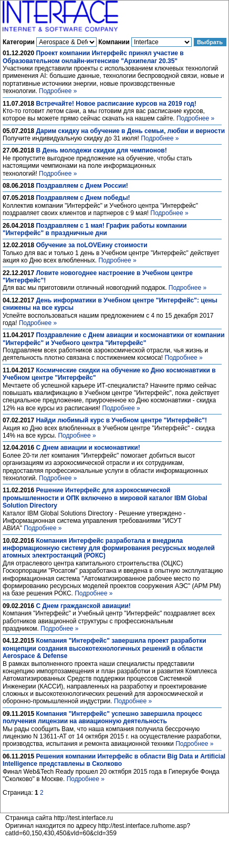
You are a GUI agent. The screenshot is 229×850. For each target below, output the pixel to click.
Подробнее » (58, 91)
